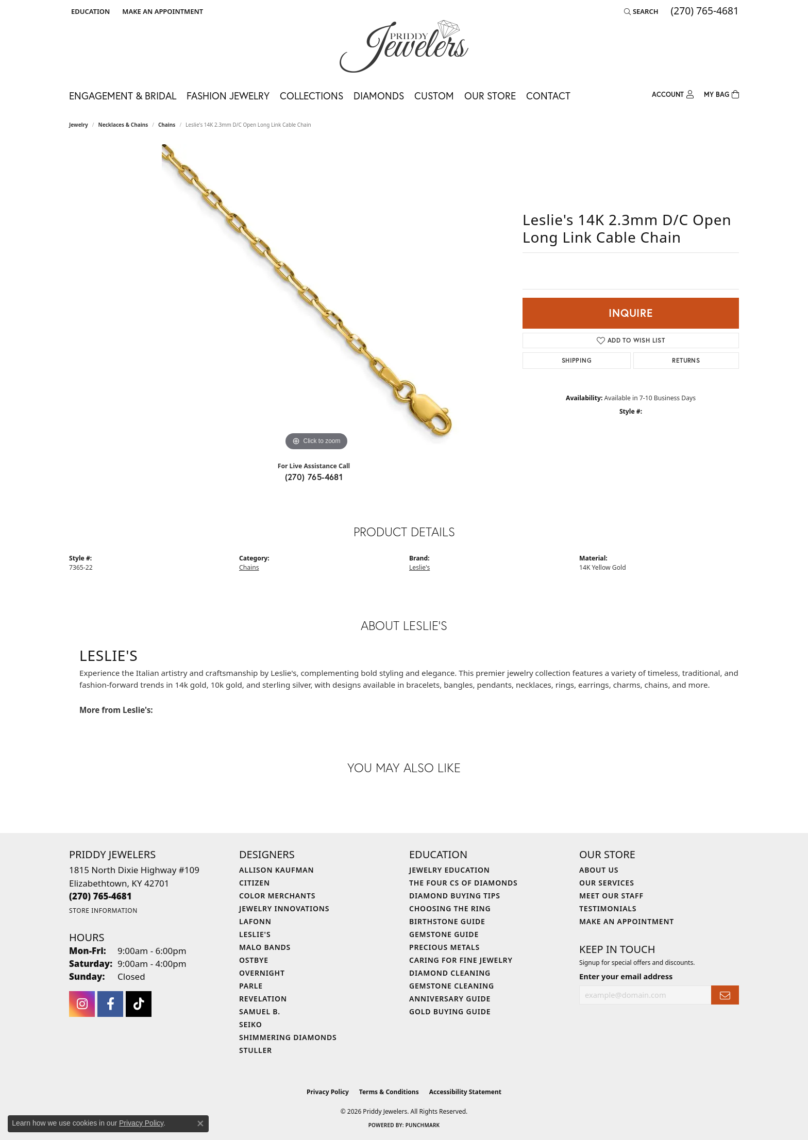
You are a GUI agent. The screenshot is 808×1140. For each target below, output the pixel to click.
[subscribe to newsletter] (725, 995)
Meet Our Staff (611, 895)
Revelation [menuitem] (263, 998)
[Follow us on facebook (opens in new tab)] (110, 1004)
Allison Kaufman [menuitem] (276, 870)
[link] (161, 11)
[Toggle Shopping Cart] (721, 95)
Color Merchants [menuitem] (277, 895)
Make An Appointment (626, 921)
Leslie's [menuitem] (255, 934)
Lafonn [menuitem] (255, 921)
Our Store (490, 95)
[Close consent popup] (200, 1123)
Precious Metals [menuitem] (444, 947)
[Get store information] (103, 910)
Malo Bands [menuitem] (265, 947)
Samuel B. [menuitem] (259, 1011)
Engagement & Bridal (122, 95)
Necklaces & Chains (123, 124)
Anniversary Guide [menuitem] (450, 998)
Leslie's (419, 567)
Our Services (606, 883)
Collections (311, 95)
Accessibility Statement (465, 1091)
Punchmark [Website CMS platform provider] (423, 1125)
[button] (89, 11)
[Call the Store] (100, 896)
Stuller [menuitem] (255, 1050)
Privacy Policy (328, 1091)
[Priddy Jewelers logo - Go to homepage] (404, 46)
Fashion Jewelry (228, 95)
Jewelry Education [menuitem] (449, 870)
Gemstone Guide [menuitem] (444, 934)
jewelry (78, 124)
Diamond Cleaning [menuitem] (450, 973)
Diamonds (379, 95)
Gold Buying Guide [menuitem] (450, 1011)
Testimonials (607, 908)
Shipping (577, 360)
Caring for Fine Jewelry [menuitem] (461, 960)
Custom (434, 95)
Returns (686, 360)
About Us (598, 870)
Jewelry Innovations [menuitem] (284, 908)
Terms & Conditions (389, 1091)
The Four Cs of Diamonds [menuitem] (463, 883)
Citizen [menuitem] (254, 883)
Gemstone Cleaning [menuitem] (451, 986)
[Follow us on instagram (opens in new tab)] (82, 1004)
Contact (548, 95)
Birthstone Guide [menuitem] (447, 921)
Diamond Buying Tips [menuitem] (454, 895)
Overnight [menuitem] (262, 973)
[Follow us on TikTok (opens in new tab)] (139, 1004)
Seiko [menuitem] (250, 1024)
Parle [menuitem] (251, 986)
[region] (316, 298)
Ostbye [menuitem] (253, 960)
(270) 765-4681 (314, 476)
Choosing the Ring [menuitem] (450, 908)
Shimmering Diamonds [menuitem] (288, 1037)
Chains (166, 124)
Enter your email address (625, 976)
